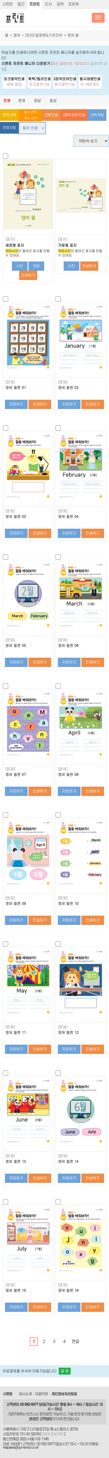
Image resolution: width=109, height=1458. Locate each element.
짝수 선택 (30, 118)
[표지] (10, 239)
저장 (36, 266)
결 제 (65, 1371)
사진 (19, 266)
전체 (6, 100)
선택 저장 (97, 115)
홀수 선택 (30, 112)
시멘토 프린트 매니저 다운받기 (25, 63)
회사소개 (25, 1394)
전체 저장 (9, 127)
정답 (37, 100)
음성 (53, 100)
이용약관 (41, 1394)
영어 (16, 35)
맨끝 (75, 1341)
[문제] (10, 382)
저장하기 (16, 404)
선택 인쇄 (51, 115)
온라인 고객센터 (40, 1419)
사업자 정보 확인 (52, 1434)
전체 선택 (9, 115)
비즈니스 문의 (36, 1414)
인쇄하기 (28, 275)
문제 (21, 100)
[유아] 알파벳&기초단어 (43, 35)
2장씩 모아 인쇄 (74, 115)
